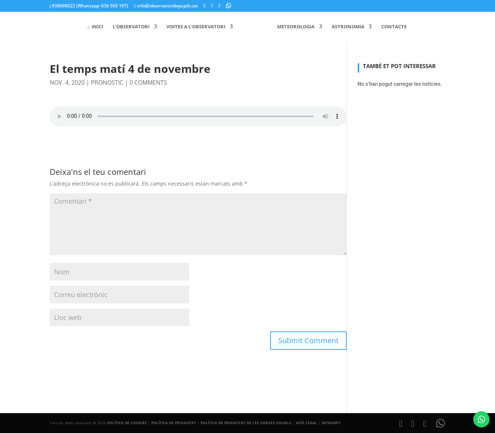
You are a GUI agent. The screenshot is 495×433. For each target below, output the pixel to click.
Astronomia (345, 27)
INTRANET (331, 422)
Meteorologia (293, 27)
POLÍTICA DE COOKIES (127, 422)
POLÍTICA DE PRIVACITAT (173, 422)
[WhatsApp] (228, 5)
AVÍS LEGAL (306, 422)
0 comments (148, 82)
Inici (98, 27)
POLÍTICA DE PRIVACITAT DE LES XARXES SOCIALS (246, 422)
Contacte (391, 27)
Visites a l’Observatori (198, 27)
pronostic (107, 82)
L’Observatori (133, 27)
